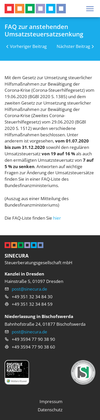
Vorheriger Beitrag (28, 46)
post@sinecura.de (29, 289)
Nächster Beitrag (73, 46)
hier (57, 218)
